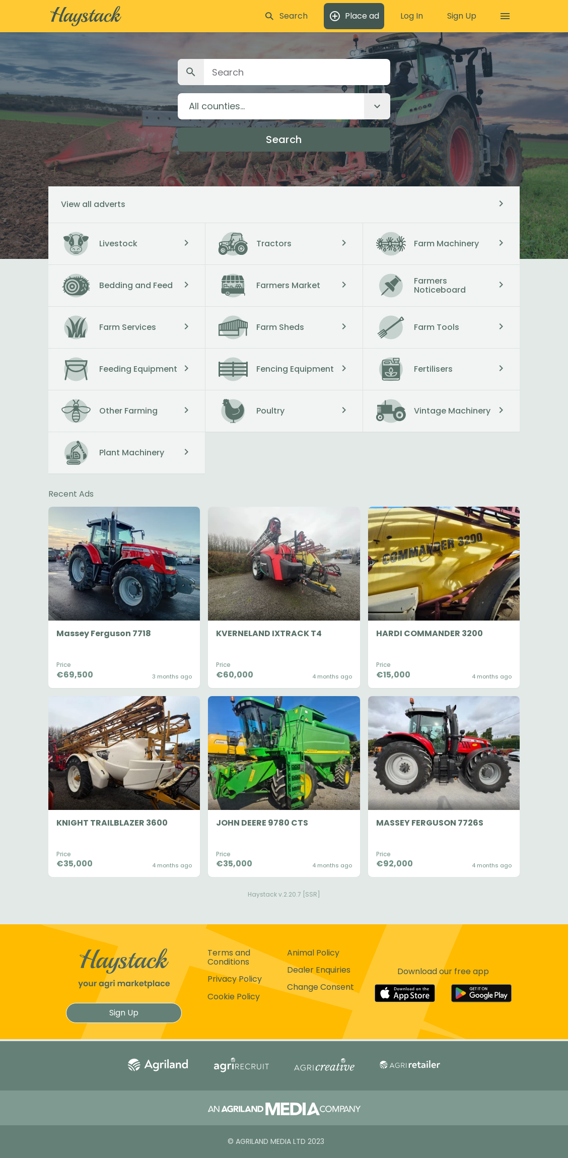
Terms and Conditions (228, 957)
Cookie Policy (233, 996)
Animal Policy (313, 953)
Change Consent (320, 987)
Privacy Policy (234, 979)
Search (284, 139)
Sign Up (123, 1012)
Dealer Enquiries (318, 970)
